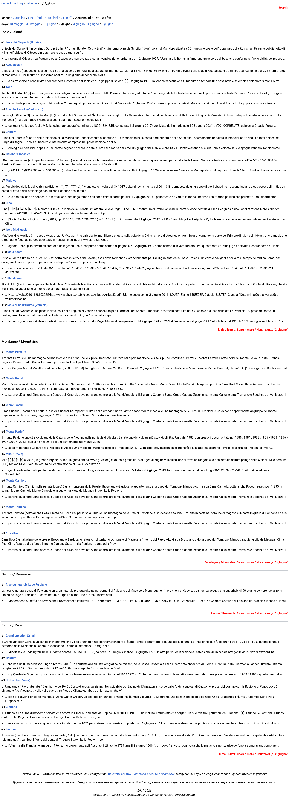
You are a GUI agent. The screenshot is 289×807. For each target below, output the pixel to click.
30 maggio (16, 24)
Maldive (11, 180)
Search (283, 7)
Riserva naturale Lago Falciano (26, 584)
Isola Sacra (14, 252)
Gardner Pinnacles (18, 154)
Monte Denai (14, 378)
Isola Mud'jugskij (17, 229)
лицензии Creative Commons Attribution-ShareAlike (141, 774)
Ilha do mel (14, 278)
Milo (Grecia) (14, 454)
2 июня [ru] (17, 18)
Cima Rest (13, 533)
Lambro (11, 729)
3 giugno (79, 24)
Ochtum (11, 658)
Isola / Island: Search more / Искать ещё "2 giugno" (253, 329)
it (41, 3)
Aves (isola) (14, 65)
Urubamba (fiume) (18, 680)
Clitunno (11, 707)
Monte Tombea (16, 507)
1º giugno (49, 24)
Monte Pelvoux (16, 352)
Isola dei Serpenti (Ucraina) (24, 42)
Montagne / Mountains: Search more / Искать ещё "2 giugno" (246, 562)
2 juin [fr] (66, 18)
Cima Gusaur (14, 405)
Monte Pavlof (15, 431)
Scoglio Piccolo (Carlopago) (24, 109)
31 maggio (33, 24)
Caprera (11, 132)
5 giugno (107, 24)
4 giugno (93, 24)
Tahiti (9, 87)
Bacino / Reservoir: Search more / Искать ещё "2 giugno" (249, 613)
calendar (31, 3)
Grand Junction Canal (20, 635)
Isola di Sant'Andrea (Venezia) (27, 305)
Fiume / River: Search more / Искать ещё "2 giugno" (252, 754)
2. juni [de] (51, 18)
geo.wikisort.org (12, 3)
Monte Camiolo (16, 480)
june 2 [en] (35, 18)
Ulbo (9, 203)
